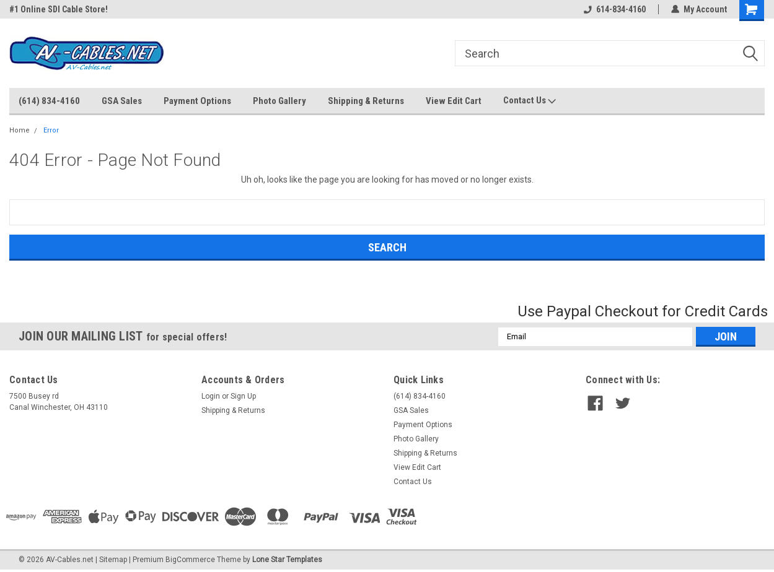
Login (210, 396)
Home (19, 130)
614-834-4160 (615, 9)
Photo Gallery (279, 100)
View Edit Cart (454, 100)
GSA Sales (122, 100)
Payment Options (197, 100)
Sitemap (113, 559)
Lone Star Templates (287, 559)
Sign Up (243, 396)
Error (51, 130)
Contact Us (529, 101)
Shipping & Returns (366, 100)
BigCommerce (190, 559)
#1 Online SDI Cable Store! (58, 9)
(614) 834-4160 (49, 100)
